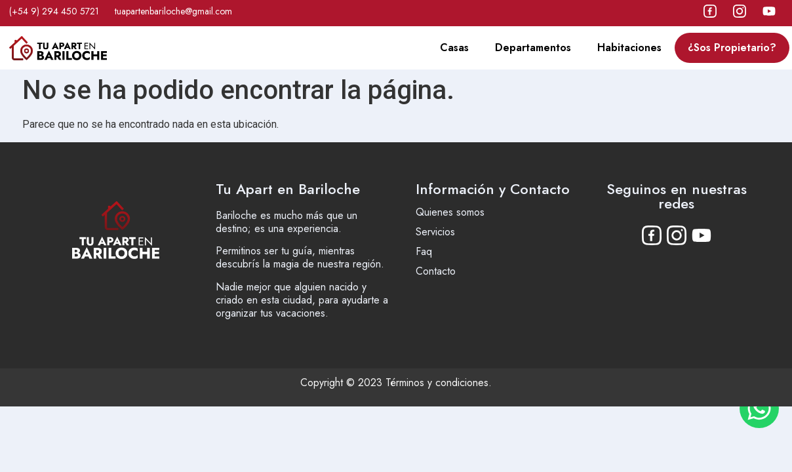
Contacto (436, 271)
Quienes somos (450, 212)
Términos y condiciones (437, 382)
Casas (454, 47)
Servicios (435, 231)
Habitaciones (629, 47)
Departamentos (533, 47)
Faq (424, 251)
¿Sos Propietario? (732, 47)
